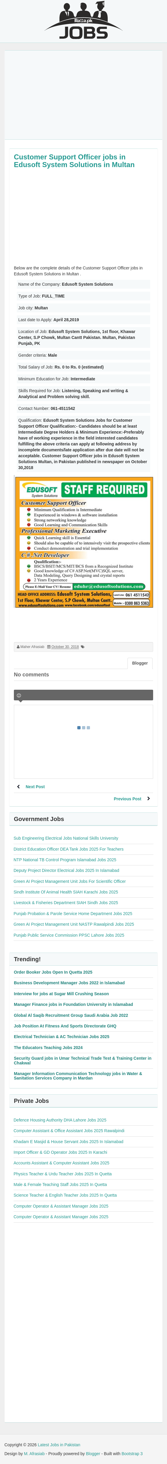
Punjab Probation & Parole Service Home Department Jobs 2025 (73, 913)
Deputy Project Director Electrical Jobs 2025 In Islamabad (66, 870)
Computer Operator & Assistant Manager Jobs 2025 (61, 1206)
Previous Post (127, 798)
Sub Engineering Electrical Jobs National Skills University (66, 838)
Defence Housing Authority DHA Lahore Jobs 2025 (60, 1120)
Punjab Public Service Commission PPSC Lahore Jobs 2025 (69, 935)
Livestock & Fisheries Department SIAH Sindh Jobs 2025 (66, 902)
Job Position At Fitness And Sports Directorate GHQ (65, 1026)
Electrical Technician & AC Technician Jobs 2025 (61, 1036)
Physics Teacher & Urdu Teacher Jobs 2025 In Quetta (63, 1173)
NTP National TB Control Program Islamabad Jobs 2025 (65, 859)
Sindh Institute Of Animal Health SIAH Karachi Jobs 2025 (66, 892)
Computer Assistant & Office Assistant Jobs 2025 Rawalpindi (69, 1130)
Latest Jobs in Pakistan (59, 1444)
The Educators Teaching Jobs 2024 (48, 1047)
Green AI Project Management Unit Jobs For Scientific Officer (70, 881)
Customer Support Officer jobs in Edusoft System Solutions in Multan (74, 161)
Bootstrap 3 (132, 1453)
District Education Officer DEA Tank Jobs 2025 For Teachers (69, 849)
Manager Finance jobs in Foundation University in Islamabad (73, 1004)
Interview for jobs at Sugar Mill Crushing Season (61, 993)
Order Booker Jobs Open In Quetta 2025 (53, 972)
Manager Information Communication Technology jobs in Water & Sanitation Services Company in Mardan (78, 1075)
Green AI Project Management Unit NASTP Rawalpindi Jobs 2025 (74, 924)
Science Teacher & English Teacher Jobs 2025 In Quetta (65, 1195)
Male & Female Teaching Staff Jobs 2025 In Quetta (60, 1184)
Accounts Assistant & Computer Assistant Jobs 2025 (61, 1163)
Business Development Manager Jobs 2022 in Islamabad (69, 982)
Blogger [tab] (140, 663)
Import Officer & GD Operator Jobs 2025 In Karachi (60, 1152)
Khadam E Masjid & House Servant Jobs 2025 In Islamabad (68, 1141)
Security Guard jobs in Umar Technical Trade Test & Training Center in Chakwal (82, 1060)
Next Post (35, 786)
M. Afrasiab (34, 1453)
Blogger (93, 1453)
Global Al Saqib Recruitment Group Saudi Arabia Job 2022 (71, 1015)
